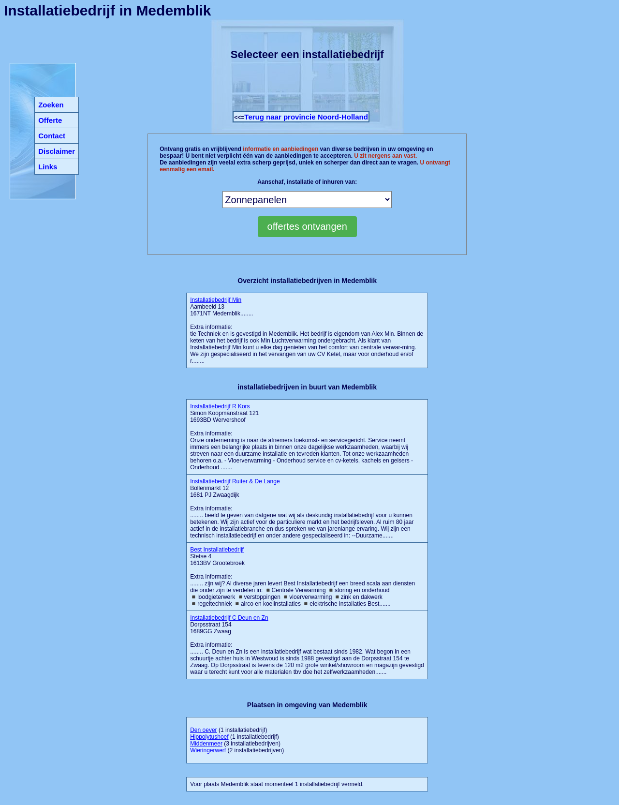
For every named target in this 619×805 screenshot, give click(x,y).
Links (47, 167)
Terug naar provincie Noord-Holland (306, 117)
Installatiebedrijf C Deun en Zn (229, 617)
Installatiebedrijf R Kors (220, 406)
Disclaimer (56, 151)
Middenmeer (206, 743)
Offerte (50, 120)
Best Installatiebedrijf (217, 549)
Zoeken (51, 105)
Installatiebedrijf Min (215, 300)
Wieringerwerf (208, 750)
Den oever (203, 730)
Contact (51, 136)
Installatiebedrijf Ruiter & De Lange (235, 481)
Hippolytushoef (209, 736)
